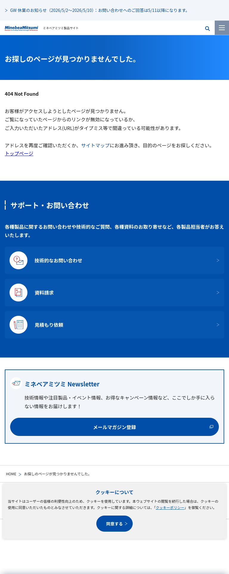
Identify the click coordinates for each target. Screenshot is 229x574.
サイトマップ (95, 145)
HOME (11, 473)
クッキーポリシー (170, 507)
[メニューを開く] (222, 28)
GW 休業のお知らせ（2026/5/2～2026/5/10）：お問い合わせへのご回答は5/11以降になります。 (100, 10)
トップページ (19, 153)
